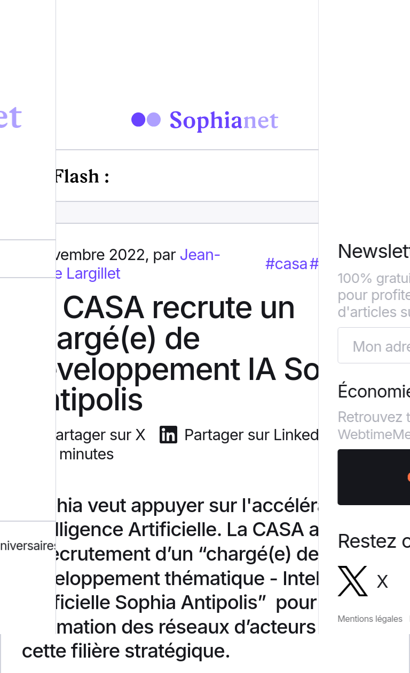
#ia (320, 265)
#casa (286, 265)
